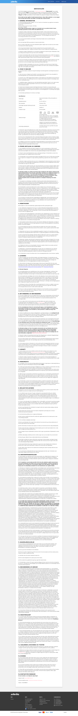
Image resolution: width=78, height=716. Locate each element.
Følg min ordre (42, 699)
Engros (12, 699)
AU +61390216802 (57, 704)
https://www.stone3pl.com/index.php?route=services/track (29, 266)
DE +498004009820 (58, 702)
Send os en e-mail (58, 705)
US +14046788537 (57, 700)
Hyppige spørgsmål (43, 703)
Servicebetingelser (29, 699)
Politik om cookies (28, 707)
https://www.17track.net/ (48, 266)
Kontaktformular (41, 302)
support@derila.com (28, 678)
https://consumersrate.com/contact (38, 352)
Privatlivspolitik (28, 700)
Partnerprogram (28, 704)
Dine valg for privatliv (30, 708)
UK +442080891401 (58, 701)
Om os (26, 703)
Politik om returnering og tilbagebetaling (44, 701)
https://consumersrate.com (40, 11)
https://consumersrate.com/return (39, 332)
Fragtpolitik (27, 701)
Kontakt (58, 1)
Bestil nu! (64, 1)
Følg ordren (51, 1)
